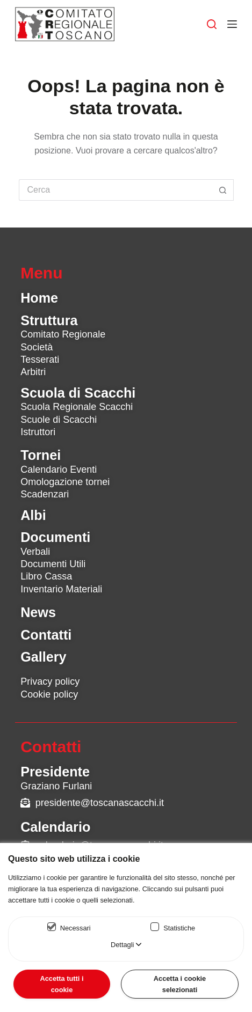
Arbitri (33, 371)
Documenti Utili (52, 564)
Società (36, 347)
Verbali (35, 551)
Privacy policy (50, 681)
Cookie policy (49, 694)
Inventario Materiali (61, 589)
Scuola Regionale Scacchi (76, 406)
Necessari (75, 928)
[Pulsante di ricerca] (223, 190)
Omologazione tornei (65, 481)
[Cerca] (212, 24)
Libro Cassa (46, 576)
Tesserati (39, 359)
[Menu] (232, 24)
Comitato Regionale (62, 334)
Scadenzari (44, 494)
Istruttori (37, 432)
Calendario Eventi (58, 469)
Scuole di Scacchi (58, 419)
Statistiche (179, 928)
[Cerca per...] (115, 190)
